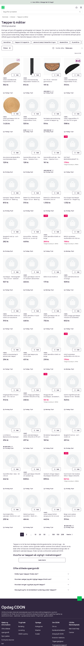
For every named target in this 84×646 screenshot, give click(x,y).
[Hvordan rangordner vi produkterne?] (53, 48)
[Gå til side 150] (58, 534)
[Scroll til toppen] (79, 598)
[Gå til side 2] (26, 534)
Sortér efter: (60, 48)
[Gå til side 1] (22, 534)
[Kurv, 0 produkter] (76, 7)
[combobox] (42, 11)
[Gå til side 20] (40, 534)
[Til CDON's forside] (2, 7)
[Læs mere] (42, 560)
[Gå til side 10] (35, 534)
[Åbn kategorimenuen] (81, 7)
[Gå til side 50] (44, 534)
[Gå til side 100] (53, 534)
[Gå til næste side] (69, 534)
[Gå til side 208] (62, 534)
